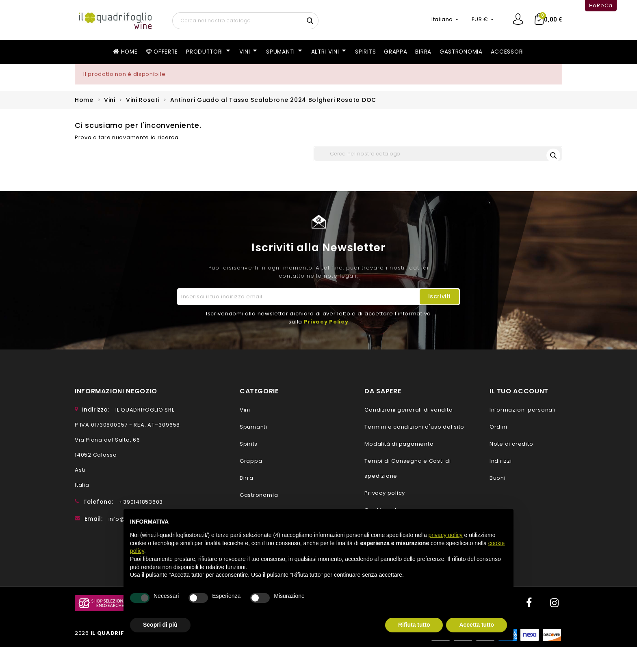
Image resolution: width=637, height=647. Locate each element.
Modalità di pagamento (398, 444)
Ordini (498, 427)
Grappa (251, 461)
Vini (245, 410)
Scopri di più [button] (160, 624)
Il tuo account (519, 391)
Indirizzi (501, 461)
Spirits (249, 444)
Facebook (528, 603)
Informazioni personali (523, 410)
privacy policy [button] (446, 535)
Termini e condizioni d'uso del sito (414, 427)
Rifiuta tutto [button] (414, 624)
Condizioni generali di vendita (408, 410)
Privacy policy (384, 493)
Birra (247, 478)
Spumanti (253, 427)
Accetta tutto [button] (476, 624)
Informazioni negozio (116, 391)
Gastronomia (259, 495)
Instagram (554, 603)
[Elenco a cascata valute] (483, 19)
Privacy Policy (326, 322)
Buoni (498, 478)
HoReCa (601, 5)
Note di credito (511, 444)
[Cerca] (245, 20)
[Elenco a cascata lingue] (445, 19)
